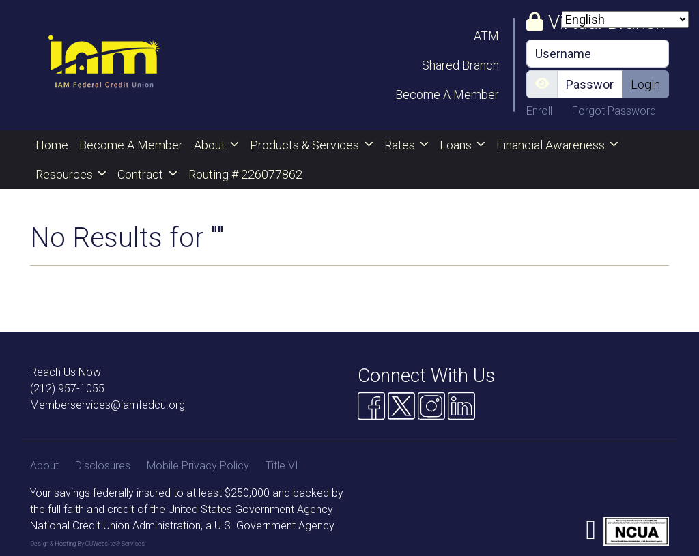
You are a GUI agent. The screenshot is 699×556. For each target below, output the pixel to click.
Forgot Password (614, 110)
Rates (401, 145)
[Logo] (103, 65)
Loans (457, 145)
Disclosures (102, 465)
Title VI (282, 465)
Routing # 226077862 (245, 174)
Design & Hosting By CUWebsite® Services (87, 543)
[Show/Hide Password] (542, 84)
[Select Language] (625, 19)
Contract (141, 174)
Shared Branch (460, 65)
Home (51, 145)
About (211, 145)
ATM (486, 36)
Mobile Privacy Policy (198, 465)
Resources (65, 174)
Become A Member (447, 94)
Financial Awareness (552, 145)
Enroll (540, 110)
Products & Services (306, 145)
